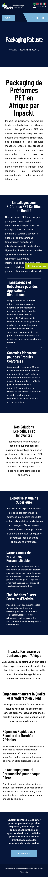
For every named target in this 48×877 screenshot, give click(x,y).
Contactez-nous (35, 266)
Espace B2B (41, 6)
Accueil (13, 50)
